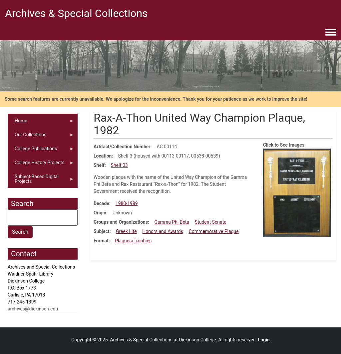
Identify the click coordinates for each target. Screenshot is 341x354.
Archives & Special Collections (76, 13)
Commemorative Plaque (214, 231)
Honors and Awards (162, 231)
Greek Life (126, 231)
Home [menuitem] (41, 123)
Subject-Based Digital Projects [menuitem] (41, 181)
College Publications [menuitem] (41, 151)
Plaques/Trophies (133, 240)
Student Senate (210, 222)
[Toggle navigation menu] (330, 32)
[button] (297, 192)
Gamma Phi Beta (172, 222)
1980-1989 (127, 203)
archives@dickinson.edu (33, 308)
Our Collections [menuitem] (41, 137)
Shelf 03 (119, 165)
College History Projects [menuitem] (41, 165)
